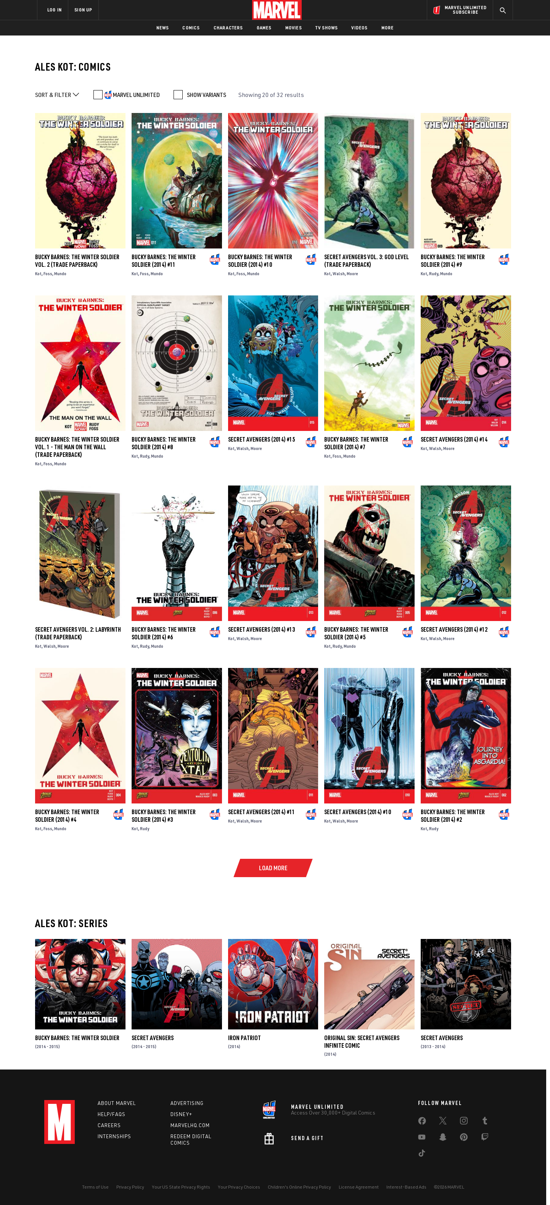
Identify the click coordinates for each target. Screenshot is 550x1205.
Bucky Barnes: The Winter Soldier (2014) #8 (164, 443)
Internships (114, 1136)
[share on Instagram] (464, 1122)
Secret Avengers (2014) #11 (261, 812)
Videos (359, 28)
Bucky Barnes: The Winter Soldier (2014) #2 (453, 815)
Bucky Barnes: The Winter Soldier (77, 1038)
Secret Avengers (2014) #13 (261, 629)
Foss (47, 273)
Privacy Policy (130, 1187)
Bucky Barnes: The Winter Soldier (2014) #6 (164, 633)
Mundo (60, 273)
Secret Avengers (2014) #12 (454, 629)
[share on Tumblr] (485, 1122)
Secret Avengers (153, 1038)
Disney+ (181, 1114)
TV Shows (326, 28)
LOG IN (54, 10)
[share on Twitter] (443, 1122)
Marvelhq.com (190, 1125)
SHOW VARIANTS (206, 94)
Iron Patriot (244, 1038)
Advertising (187, 1103)
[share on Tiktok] (422, 1154)
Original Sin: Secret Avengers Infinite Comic (361, 1041)
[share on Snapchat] (443, 1138)
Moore (352, 273)
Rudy (433, 273)
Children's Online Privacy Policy (299, 1187)
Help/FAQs (111, 1114)
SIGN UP (83, 10)
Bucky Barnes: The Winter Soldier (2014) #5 (356, 633)
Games (264, 28)
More (387, 28)
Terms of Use (95, 1187)
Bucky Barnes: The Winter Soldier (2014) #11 (164, 260)
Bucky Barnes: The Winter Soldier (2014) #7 (356, 443)
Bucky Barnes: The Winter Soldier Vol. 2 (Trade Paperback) (77, 260)
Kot (38, 273)
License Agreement (359, 1187)
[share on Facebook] (422, 1122)
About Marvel (117, 1103)
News (162, 28)
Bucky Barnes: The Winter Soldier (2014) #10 (260, 260)
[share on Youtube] (422, 1138)
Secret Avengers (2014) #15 (261, 439)
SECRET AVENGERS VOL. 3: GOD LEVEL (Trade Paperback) (366, 260)
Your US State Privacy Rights (181, 1187)
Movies (293, 28)
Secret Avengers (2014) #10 (357, 812)
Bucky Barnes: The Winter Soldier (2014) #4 (67, 815)
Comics (190, 28)
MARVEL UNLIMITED (136, 94)
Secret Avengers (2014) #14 (454, 439)
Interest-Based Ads (406, 1187)
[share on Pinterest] (464, 1138)
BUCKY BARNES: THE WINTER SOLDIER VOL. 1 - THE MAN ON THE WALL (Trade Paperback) (77, 447)
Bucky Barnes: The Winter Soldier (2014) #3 (164, 815)
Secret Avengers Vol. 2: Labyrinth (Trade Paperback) (78, 633)
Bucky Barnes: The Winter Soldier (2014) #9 (453, 260)
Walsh (339, 273)
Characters (228, 28)
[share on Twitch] (485, 1138)
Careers (109, 1125)
